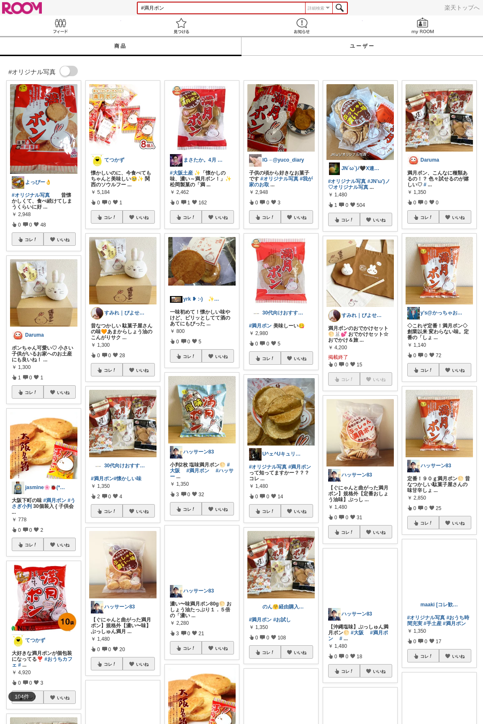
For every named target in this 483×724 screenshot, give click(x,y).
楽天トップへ (462, 7)
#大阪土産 (181, 173)
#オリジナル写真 (31, 195)
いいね (63, 239)
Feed (60, 25)
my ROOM (422, 25)
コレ (31, 239)
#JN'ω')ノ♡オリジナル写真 (359, 184)
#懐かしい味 (128, 479)
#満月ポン (54, 500)
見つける (181, 25)
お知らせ (302, 25)
